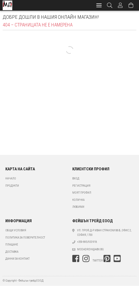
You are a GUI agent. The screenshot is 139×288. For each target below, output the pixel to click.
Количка (78, 200)
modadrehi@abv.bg (90, 249)
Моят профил (81, 192)
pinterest (107, 259)
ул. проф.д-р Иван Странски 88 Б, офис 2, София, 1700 (104, 233)
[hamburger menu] (99, 5)
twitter (98, 260)
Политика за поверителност (25, 237)
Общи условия (15, 230)
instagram (85, 259)
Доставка (11, 252)
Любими (78, 207)
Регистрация (81, 185)
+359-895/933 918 (87, 242)
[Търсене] (109, 5)
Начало (10, 178)
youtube (117, 259)
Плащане (11, 244)
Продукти (12, 185)
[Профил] (120, 5)
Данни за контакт (17, 258)
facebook (75, 259)
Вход (75, 178)
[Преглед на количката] (131, 5)
